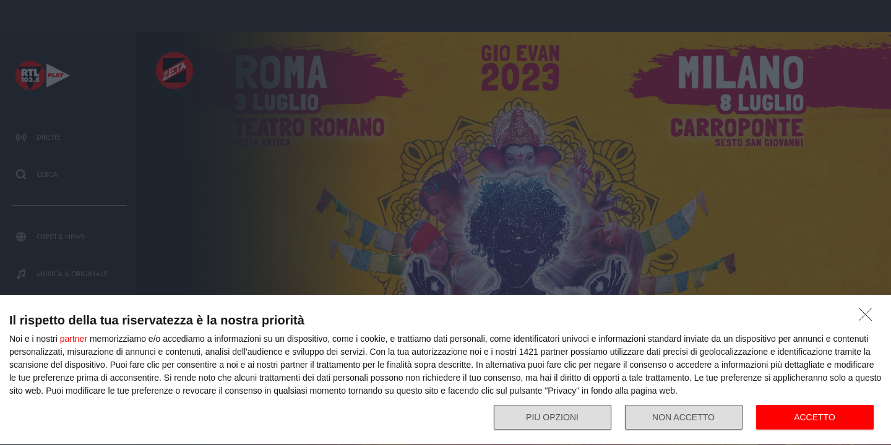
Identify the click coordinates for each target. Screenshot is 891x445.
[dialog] (445, 370)
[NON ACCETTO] (869, 318)
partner (73, 338)
